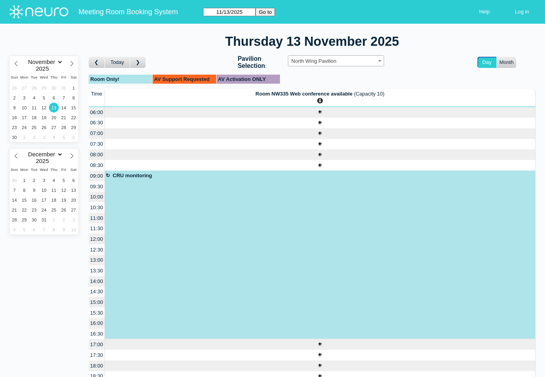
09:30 (96, 186)
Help (484, 12)
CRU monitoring (132, 175)
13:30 (96, 271)
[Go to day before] (97, 62)
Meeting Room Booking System (128, 12)
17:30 (96, 355)
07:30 (96, 144)
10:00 (96, 197)
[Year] (44, 69)
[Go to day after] (138, 62)
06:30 (96, 123)
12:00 (96, 239)
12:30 (96, 250)
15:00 (96, 302)
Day (486, 62)
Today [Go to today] (117, 62)
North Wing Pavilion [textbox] (313, 61)
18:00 (96, 366)
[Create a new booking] (320, 112)
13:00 (96, 260)
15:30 (96, 313)
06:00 (96, 112)
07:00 (96, 133)
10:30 (96, 207)
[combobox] (336, 60)
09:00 (96, 176)
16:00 (96, 323)
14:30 (96, 291)
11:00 (96, 218)
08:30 (96, 165)
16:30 (96, 334)
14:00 (96, 281)
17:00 (96, 344)
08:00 (96, 155)
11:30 (96, 228)
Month (506, 62)
